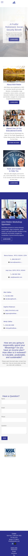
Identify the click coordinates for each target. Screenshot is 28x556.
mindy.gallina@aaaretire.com (11, 328)
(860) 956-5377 (16, 259)
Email (3, 407)
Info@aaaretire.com (14, 541)
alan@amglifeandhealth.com (11, 299)
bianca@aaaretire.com (16, 262)
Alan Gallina (7, 292)
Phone (3, 416)
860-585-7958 (16, 274)
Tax (14, 555)
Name (3, 398)
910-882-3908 (9, 296)
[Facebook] (13, 544)
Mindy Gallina (8, 321)
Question (4, 425)
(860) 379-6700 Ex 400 (11, 310)
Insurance (14, 553)
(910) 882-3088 (9, 325)
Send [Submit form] (4, 438)
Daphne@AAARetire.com (11, 313)
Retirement (14, 549)
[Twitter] (15, 544)
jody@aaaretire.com (16, 277)
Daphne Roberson (9, 307)
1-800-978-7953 (16, 535)
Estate (14, 551)
